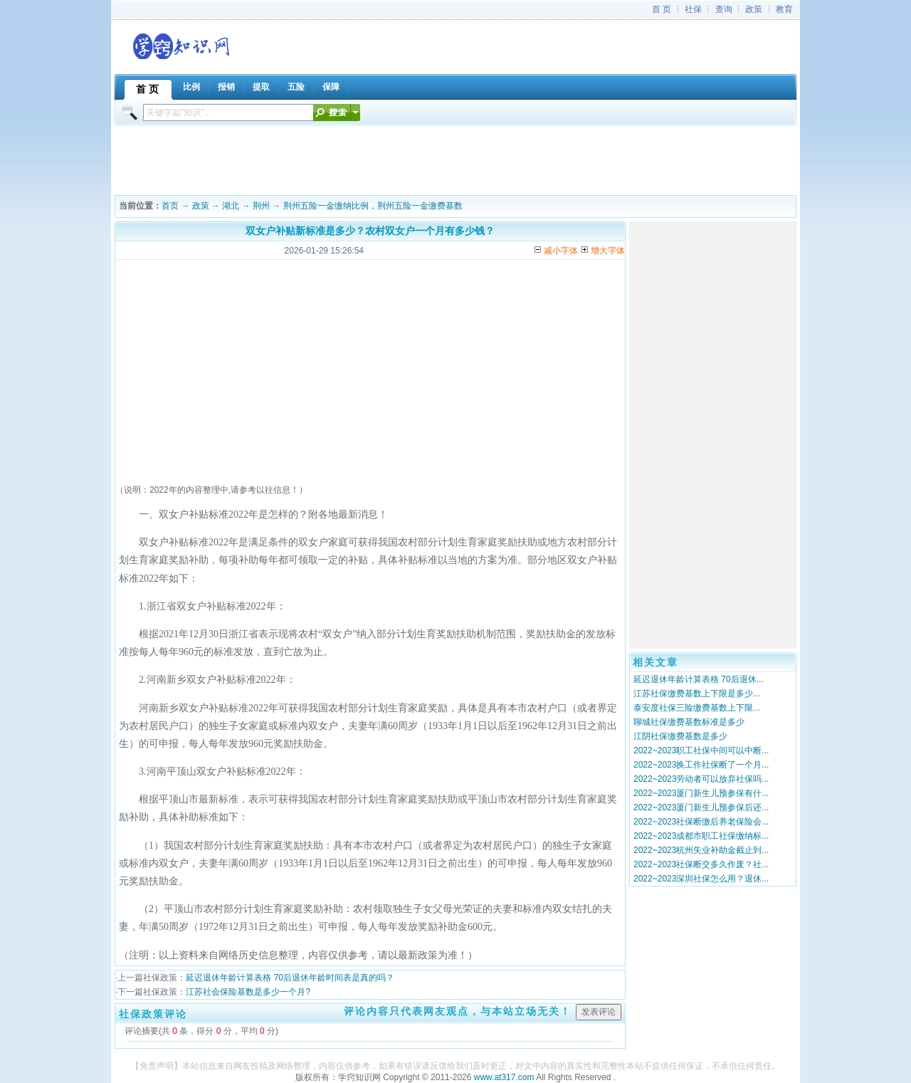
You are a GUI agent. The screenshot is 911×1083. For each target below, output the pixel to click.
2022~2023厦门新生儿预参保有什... (701, 793)
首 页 (661, 9)
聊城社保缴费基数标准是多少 (688, 722)
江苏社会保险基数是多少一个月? (248, 992)
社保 (693, 9)
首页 (170, 206)
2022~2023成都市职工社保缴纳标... (701, 836)
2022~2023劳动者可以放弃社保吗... (701, 779)
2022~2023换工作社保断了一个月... (701, 765)
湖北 (230, 206)
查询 (723, 9)
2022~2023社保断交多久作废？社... (701, 864)
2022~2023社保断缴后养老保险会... (701, 822)
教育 (784, 9)
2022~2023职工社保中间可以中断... (701, 750)
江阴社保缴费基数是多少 (680, 736)
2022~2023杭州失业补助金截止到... (701, 850)
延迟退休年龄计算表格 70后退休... (698, 679)
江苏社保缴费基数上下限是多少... (696, 694)
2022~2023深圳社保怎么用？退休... (701, 879)
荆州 (261, 206)
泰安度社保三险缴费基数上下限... (696, 708)
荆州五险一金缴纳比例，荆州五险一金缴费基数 (373, 206)
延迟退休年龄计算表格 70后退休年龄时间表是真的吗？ (290, 978)
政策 (753, 9)
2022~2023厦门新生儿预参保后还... (701, 807)
